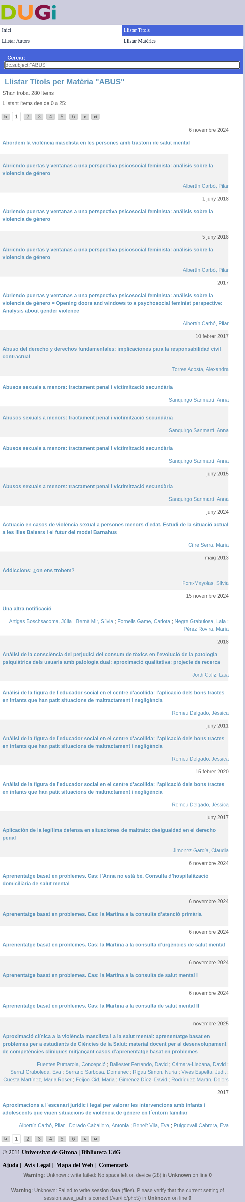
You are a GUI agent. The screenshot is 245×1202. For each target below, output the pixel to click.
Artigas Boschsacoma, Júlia (40, 621)
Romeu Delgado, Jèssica (200, 713)
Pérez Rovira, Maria (205, 629)
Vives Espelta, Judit (204, 1072)
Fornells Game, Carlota (143, 621)
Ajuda (11, 1165)
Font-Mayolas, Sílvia (205, 583)
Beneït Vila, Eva (151, 1125)
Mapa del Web (74, 1165)
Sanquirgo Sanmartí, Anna (199, 400)
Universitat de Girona (49, 1152)
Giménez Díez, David (143, 1079)
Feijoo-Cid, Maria (95, 1079)
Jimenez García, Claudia (201, 850)
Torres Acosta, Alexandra (200, 369)
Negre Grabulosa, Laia (200, 621)
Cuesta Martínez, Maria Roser (37, 1079)
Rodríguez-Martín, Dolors (200, 1079)
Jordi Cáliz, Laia (210, 675)
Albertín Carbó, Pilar (206, 186)
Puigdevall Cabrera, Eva (201, 1125)
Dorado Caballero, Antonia (99, 1125)
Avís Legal (37, 1165)
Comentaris (114, 1165)
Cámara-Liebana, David (199, 1064)
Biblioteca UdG (101, 1152)
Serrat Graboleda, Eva (35, 1072)
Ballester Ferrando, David (138, 1064)
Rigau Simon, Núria (155, 1072)
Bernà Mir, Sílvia (94, 621)
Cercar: (16, 57)
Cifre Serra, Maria (209, 545)
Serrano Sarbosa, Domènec (97, 1072)
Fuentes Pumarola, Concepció (71, 1064)
